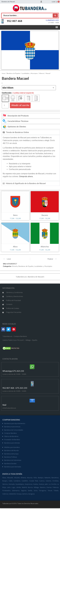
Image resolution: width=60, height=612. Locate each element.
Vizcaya (18, 494)
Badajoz (40, 478)
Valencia (5, 494)
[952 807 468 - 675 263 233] (32, 383)
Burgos (4, 481)
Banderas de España (13, 73)
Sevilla (30, 490)
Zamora (25, 494)
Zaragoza (31, 494)
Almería (41, 73)
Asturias (29, 478)
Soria (35, 490)
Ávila (35, 478)
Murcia (30, 487)
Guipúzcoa (28, 484)
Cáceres (48, 481)
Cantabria (17, 481)
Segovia (23, 490)
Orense (48, 487)
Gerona (5, 484)
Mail (4, 404)
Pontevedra (6, 490)
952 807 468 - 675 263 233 (14, 388)
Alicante (17, 478)
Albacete (10, 478)
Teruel (50, 490)
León (9, 487)
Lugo (13, 487)
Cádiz (10, 481)
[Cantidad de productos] (5, 105)
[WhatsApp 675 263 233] (32, 366)
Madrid (24, 487)
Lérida (18, 487)
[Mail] (32, 400)
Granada (12, 484)
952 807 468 (14, 21)
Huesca (41, 484)
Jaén (46, 484)
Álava (4, 478)
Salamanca (15, 490)
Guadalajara (19, 484)
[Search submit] (55, 16)
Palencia (55, 487)
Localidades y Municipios (30, 73)
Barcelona (54, 478)
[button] (57, 27)
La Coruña (52, 484)
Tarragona (42, 490)
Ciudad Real (33, 481)
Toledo (56, 490)
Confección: (7, 93)
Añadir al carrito (20, 105)
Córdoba (55, 481)
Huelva (35, 484)
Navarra (42, 487)
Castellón (25, 481)
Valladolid (12, 494)
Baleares (47, 478)
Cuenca (41, 481)
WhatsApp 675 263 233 (13, 371)
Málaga (36, 487)
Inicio (3, 73)
